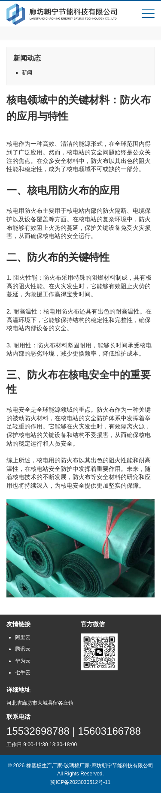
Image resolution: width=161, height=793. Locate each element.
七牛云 (22, 672)
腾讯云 (22, 649)
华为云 (22, 661)
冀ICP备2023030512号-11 (80, 782)
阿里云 (22, 637)
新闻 (27, 72)
